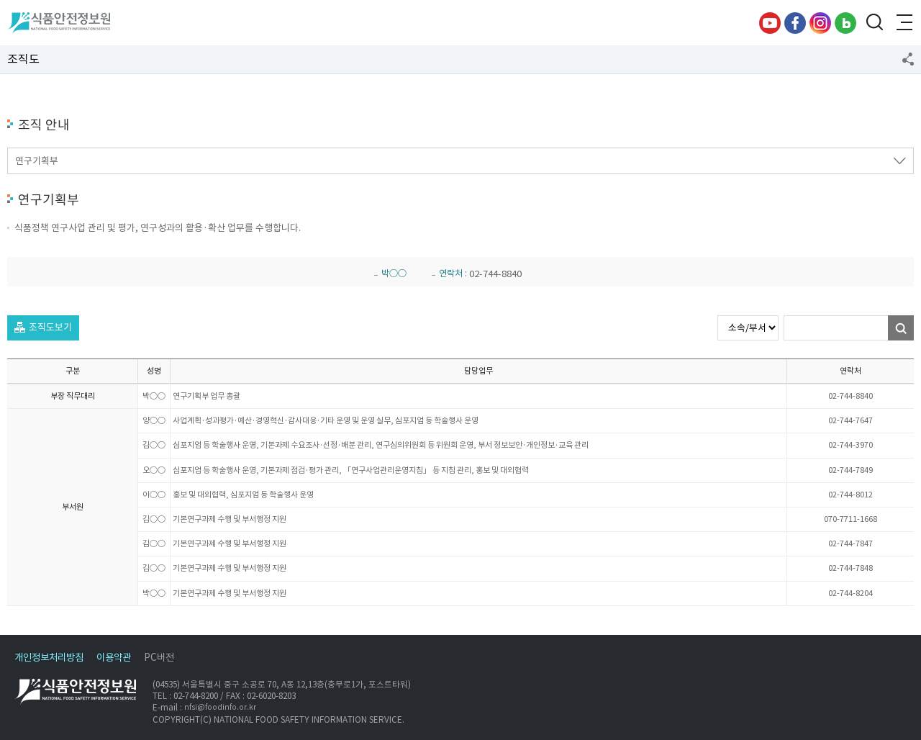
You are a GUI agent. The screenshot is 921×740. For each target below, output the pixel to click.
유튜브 (770, 23)
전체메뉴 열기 (903, 23)
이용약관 (113, 657)
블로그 (845, 23)
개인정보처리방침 (48, 657)
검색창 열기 (874, 23)
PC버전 (159, 657)
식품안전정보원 (58, 23)
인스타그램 (820, 23)
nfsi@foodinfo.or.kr (220, 708)
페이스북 (795, 23)
